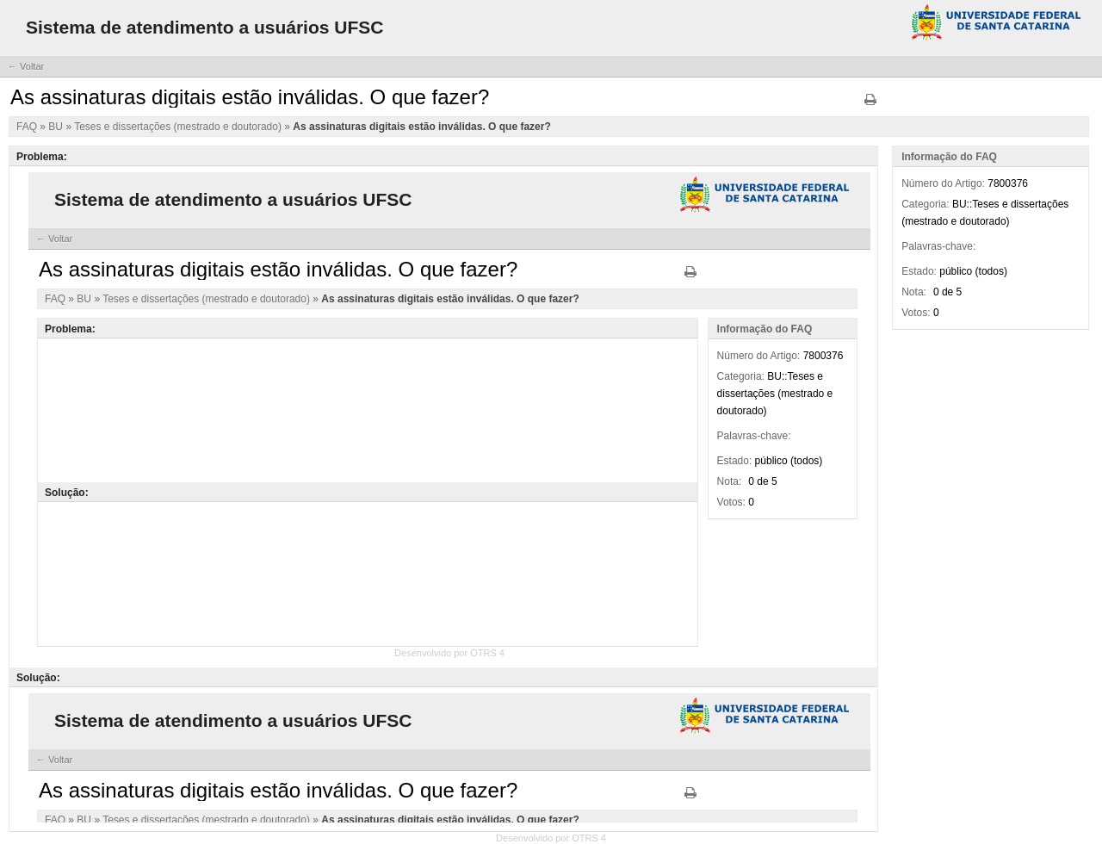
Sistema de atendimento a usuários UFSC (204, 27)
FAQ (28, 127)
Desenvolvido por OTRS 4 (551, 838)
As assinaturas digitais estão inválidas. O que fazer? (421, 127)
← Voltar (26, 66)
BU (56, 127)
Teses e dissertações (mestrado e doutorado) (179, 127)
